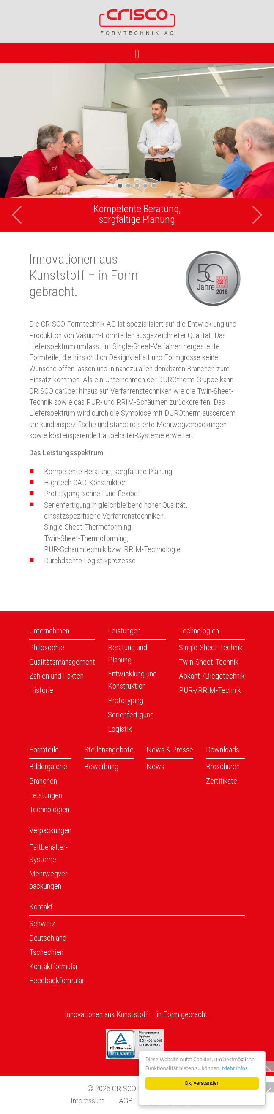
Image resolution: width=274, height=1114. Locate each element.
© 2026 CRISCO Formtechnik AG (137, 1088)
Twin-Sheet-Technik (208, 662)
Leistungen (124, 630)
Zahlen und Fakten (56, 676)
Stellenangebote (109, 749)
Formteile (44, 749)
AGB (126, 1101)
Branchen (43, 781)
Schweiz (42, 923)
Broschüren (223, 766)
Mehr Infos (234, 1068)
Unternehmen (49, 630)
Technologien (199, 630)
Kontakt (41, 906)
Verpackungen (50, 830)
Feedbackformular (56, 980)
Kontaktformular (53, 966)
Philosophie (46, 647)
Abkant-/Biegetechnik (212, 676)
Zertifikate (221, 781)
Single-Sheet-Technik (211, 647)
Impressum (87, 1101)
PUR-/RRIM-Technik (210, 690)
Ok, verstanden (202, 1083)
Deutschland (47, 938)
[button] (20, 147)
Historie (41, 690)
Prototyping (125, 700)
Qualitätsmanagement (62, 662)
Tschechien (46, 952)
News (155, 766)
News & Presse (169, 749)
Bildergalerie (48, 766)
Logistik (120, 729)
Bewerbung (101, 766)
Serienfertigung (131, 714)
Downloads (222, 749)
